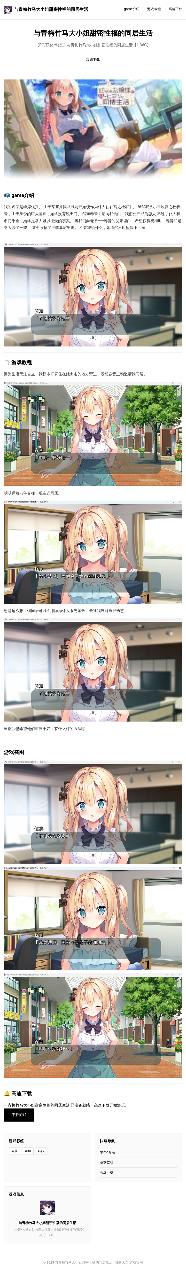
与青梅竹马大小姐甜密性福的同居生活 (46, 10)
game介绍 (132, 9)
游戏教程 (154, 9)
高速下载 (175, 9)
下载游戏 (19, 1115)
